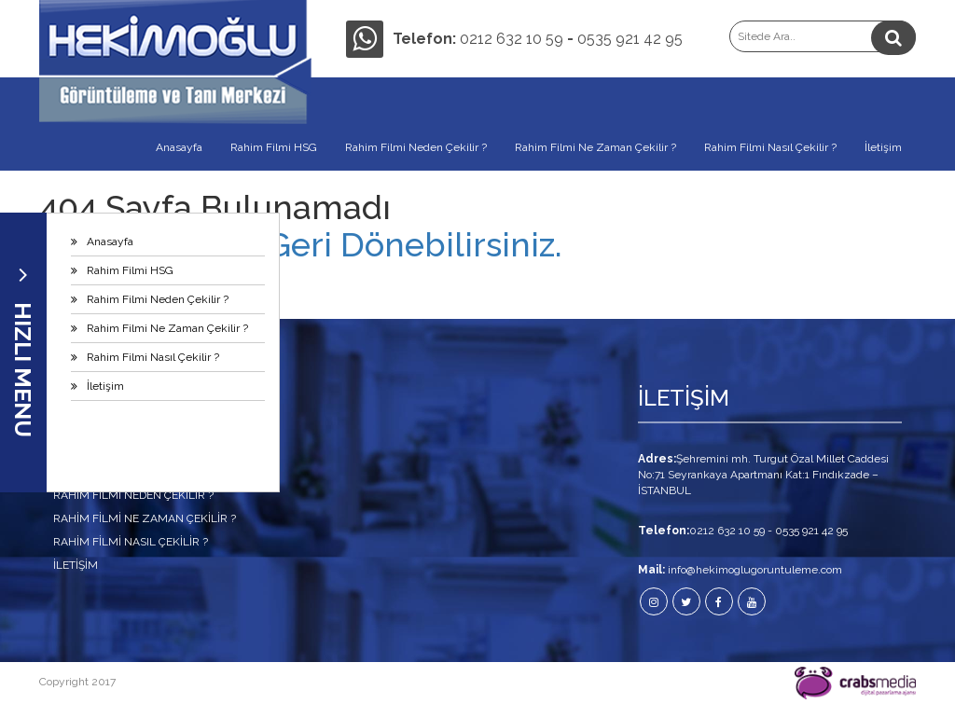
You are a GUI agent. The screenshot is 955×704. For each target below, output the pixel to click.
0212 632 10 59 (511, 39)
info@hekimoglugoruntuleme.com (755, 569)
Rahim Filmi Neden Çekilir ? (157, 299)
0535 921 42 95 (630, 39)
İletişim (105, 386)
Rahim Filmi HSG (130, 270)
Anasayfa (110, 241)
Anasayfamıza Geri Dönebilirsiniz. (300, 244)
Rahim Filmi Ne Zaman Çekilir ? (167, 328)
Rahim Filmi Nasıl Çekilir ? (153, 357)
